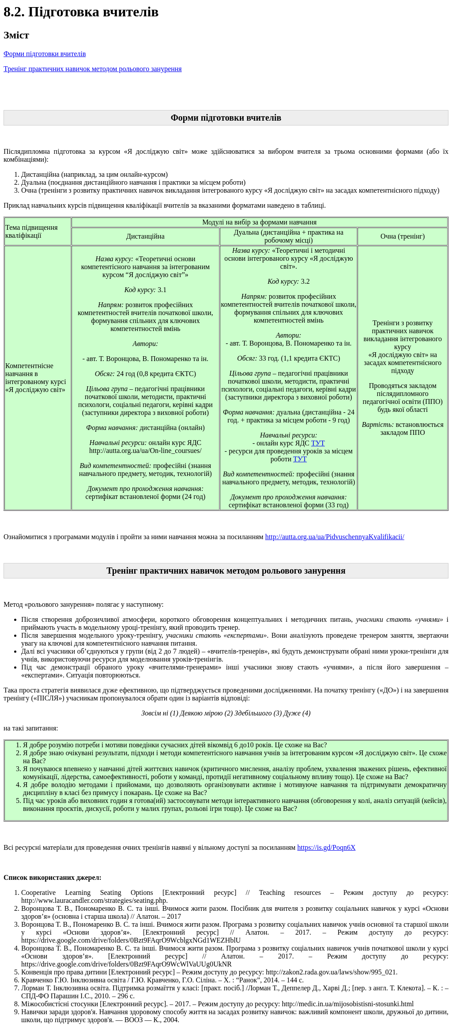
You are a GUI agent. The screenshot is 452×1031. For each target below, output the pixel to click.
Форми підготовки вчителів (45, 53)
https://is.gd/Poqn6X (326, 847)
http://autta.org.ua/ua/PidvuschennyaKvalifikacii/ (334, 536)
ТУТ (318, 443)
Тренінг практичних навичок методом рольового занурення (93, 68)
